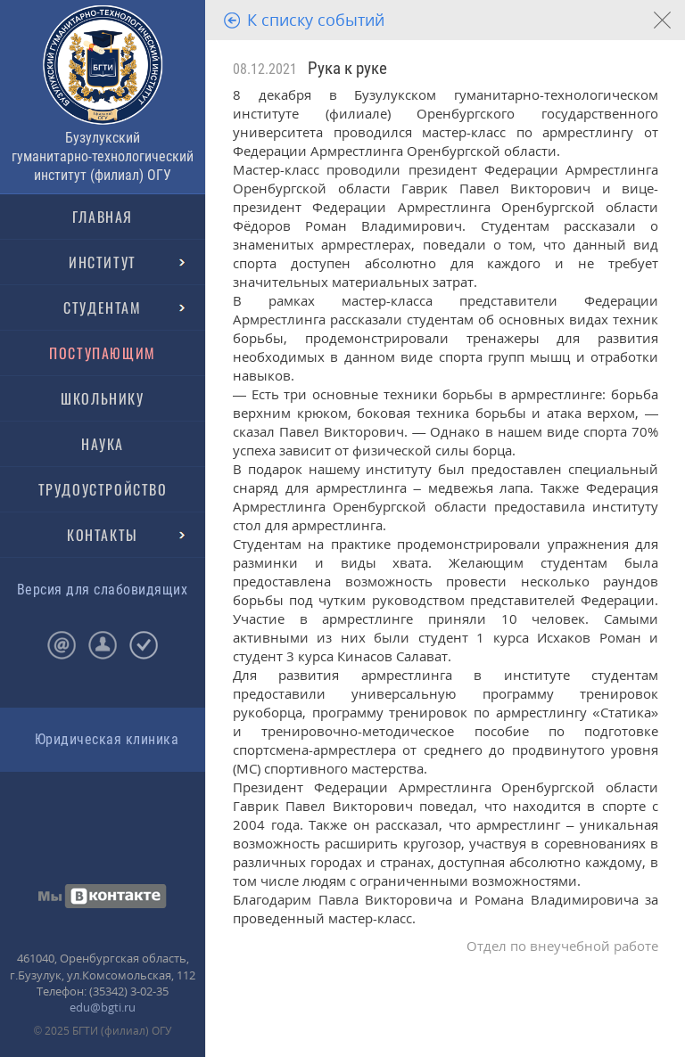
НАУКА (102, 444)
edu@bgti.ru (103, 1007)
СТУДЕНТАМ (102, 307)
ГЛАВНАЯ (102, 216)
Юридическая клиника (106, 739)
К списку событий (315, 19)
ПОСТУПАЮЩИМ (102, 353)
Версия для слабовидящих (102, 589)
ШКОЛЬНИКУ (102, 398)
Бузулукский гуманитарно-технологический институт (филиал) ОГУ (103, 156)
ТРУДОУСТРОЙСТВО (103, 489)
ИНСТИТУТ (102, 262)
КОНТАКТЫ (102, 534)
